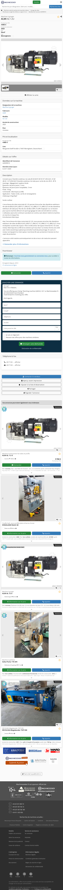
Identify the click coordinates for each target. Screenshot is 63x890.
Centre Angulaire (28, 825)
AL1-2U (5, 119)
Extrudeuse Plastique (52, 820)
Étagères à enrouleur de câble (45, 825)
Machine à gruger (8, 107)
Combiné (40, 820)
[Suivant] (60, 64)
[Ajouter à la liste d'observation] (58, 17)
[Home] (16, 10)
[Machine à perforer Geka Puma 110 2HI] (31, 635)
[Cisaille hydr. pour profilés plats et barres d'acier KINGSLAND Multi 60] (31, 498)
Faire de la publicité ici (31, 774)
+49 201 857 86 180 (18, 810)
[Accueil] (1, 10)
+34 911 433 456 (17, 812)
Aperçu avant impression (31, 381)
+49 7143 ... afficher (12, 362)
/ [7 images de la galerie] (58, 725)
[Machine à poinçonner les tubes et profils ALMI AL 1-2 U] (31, 429)
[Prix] (56, 460)
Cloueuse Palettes (14, 825)
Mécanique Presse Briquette (12, 820)
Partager (31, 389)
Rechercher (55, 7)
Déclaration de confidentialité (31, 348)
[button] (61, 2)
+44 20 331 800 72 (18, 804)
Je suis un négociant (12, 335)
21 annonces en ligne (10, 265)
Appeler (47, 273)
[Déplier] (31, 472)
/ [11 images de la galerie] (58, 656)
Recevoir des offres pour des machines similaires (22, 337)
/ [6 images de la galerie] (58, 520)
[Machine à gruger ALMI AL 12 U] (31, 567)
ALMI (4, 113)
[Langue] (58, 2)
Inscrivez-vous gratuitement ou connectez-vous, (31, 256)
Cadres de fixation (29, 820)
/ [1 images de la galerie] (59, 90)
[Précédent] (3, 64)
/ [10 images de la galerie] (58, 588)
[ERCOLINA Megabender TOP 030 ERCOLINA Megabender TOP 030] (31, 703)
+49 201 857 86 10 (18, 807)
